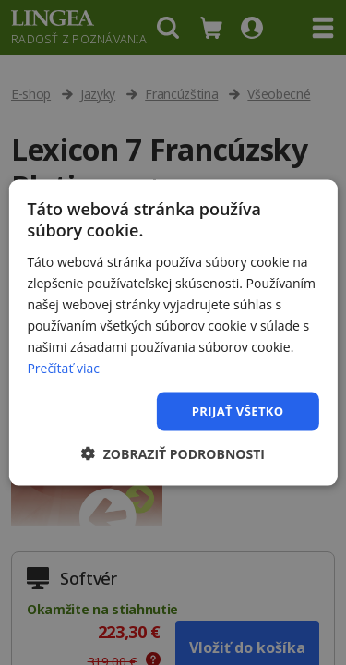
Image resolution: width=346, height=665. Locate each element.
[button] (173, 453)
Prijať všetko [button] (238, 411)
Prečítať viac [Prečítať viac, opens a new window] (63, 368)
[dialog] (173, 332)
